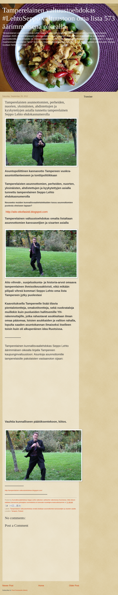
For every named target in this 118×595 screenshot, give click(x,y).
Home (41, 585)
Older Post (74, 585)
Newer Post (7, 585)
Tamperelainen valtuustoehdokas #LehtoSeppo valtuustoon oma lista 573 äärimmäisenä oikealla (58, 18)
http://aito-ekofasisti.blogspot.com (27, 211)
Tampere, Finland (17, 511)
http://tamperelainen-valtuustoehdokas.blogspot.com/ (23, 490)
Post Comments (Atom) (19, 590)
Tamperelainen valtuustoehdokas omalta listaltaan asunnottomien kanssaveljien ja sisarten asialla (43, 509)
